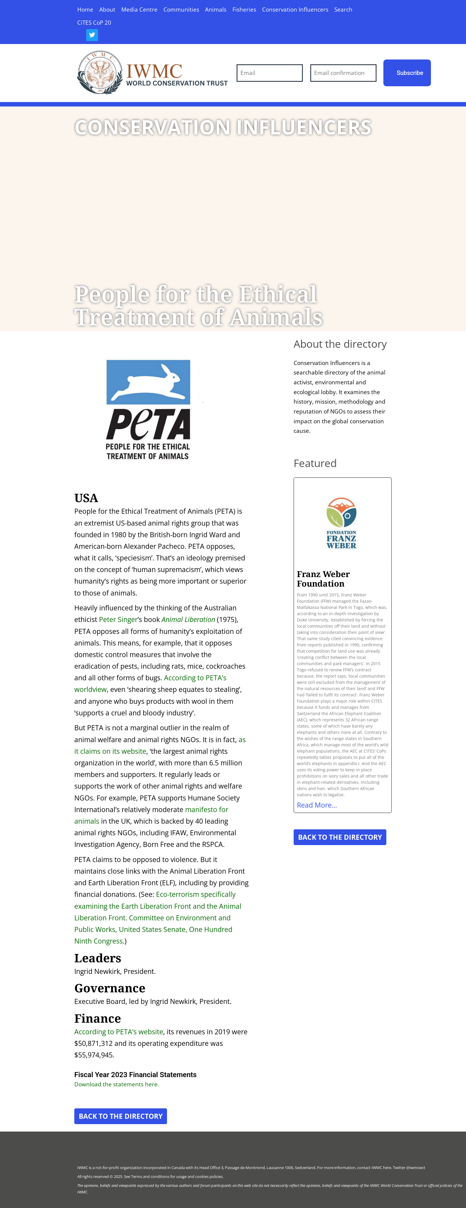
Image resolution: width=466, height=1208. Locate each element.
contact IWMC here (374, 1167)
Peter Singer (118, 619)
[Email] (270, 73)
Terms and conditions (150, 1176)
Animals (215, 9)
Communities (181, 9)
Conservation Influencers (295, 9)
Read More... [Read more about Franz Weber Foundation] (317, 805)
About (107, 9)
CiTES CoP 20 (94, 22)
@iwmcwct (415, 1167)
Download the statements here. (116, 1084)
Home (85, 9)
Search (343, 9)
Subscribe (410, 72)
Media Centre (139, 9)
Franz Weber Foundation (323, 578)
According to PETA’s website (118, 1031)
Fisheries (244, 9)
